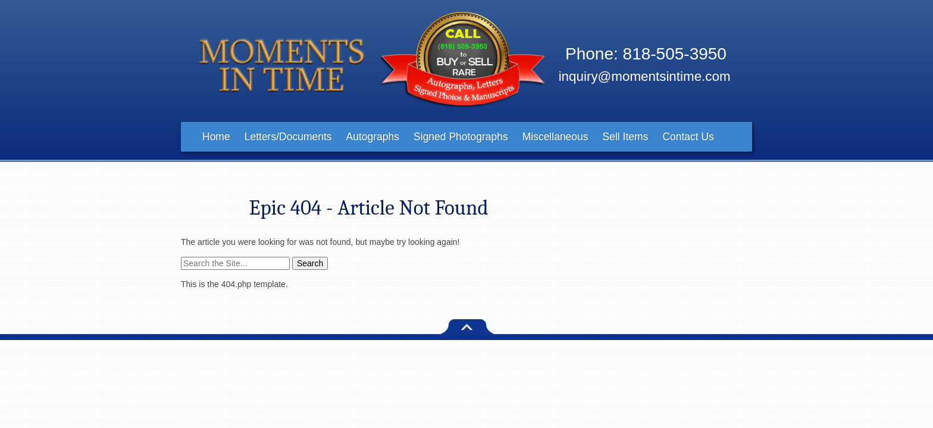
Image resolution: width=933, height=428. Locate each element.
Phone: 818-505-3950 (646, 54)
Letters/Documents (288, 137)
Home (216, 137)
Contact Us (688, 137)
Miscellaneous (555, 137)
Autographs (373, 137)
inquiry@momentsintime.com (645, 76)
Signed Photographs (461, 137)
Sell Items (626, 137)
